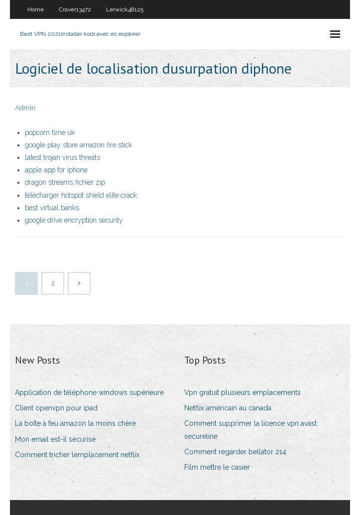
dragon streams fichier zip (65, 182)
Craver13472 (75, 9)
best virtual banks (52, 208)
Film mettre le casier (217, 467)
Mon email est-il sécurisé (55, 439)
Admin (25, 108)
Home (35, 9)
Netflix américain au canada (227, 408)
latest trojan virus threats (62, 157)
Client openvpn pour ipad (56, 408)
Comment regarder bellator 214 (235, 452)
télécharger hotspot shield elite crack (81, 195)
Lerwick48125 (124, 9)
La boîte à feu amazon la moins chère (75, 423)
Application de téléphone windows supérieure (89, 392)
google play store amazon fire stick (78, 145)
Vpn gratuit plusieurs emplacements (242, 392)
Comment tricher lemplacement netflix (77, 455)
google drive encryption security (74, 220)
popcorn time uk (50, 132)
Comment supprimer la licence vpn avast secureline (250, 429)
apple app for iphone (56, 170)
